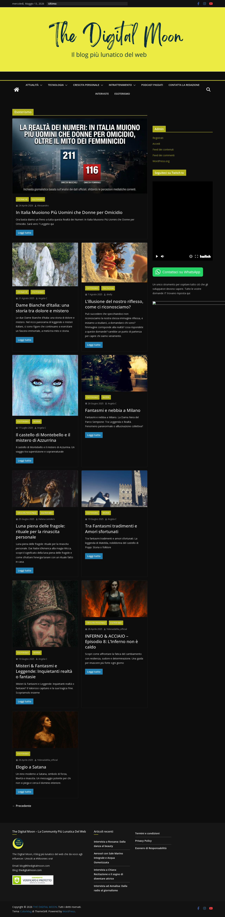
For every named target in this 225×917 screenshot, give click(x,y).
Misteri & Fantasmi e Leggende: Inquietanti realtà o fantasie (44, 674)
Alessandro (43, 206)
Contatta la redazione (184, 85)
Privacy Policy (143, 840)
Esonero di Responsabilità (150, 848)
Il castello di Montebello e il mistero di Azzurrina (43, 439)
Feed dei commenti (165, 155)
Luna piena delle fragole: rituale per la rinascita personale (40, 534)
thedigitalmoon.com (30, 870)
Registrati (159, 138)
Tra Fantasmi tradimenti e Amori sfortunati (112, 531)
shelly (110, 295)
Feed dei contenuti (164, 149)
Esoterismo (122, 93)
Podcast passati (152, 85)
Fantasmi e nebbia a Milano (113, 412)
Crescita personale (86, 85)
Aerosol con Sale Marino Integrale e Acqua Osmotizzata (108, 858)
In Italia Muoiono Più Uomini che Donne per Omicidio (69, 213)
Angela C (42, 299)
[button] (40, 85)
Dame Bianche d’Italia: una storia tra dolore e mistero (42, 309)
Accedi (158, 143)
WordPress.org (162, 161)
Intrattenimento (120, 85)
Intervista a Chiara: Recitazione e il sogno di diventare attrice (108, 874)
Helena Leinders (46, 521)
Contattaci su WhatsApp (183, 272)
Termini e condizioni (147, 833)
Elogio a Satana (31, 770)
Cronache (22, 200)
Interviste (102, 93)
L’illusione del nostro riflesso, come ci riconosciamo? (115, 305)
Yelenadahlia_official (117, 632)
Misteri (36, 423)
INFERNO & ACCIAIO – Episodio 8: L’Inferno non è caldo (112, 644)
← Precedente (21, 809)
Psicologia (109, 289)
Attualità (32, 85)
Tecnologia (56, 85)
